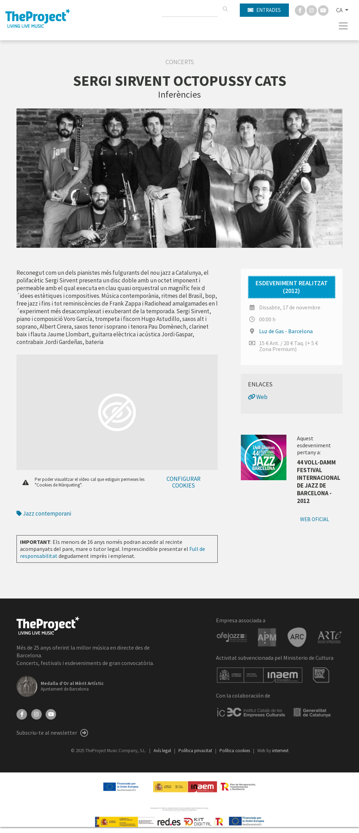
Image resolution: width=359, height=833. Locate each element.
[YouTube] (51, 713)
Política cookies (235, 751)
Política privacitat (195, 751)
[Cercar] (225, 9)
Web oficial (314, 519)
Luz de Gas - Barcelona (286, 331)
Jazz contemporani (43, 513)
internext (280, 751)
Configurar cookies (184, 482)
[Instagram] (312, 10)
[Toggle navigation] (343, 26)
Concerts (179, 62)
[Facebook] (300, 10)
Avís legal (163, 751)
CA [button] (340, 10)
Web (257, 397)
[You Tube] (323, 10)
